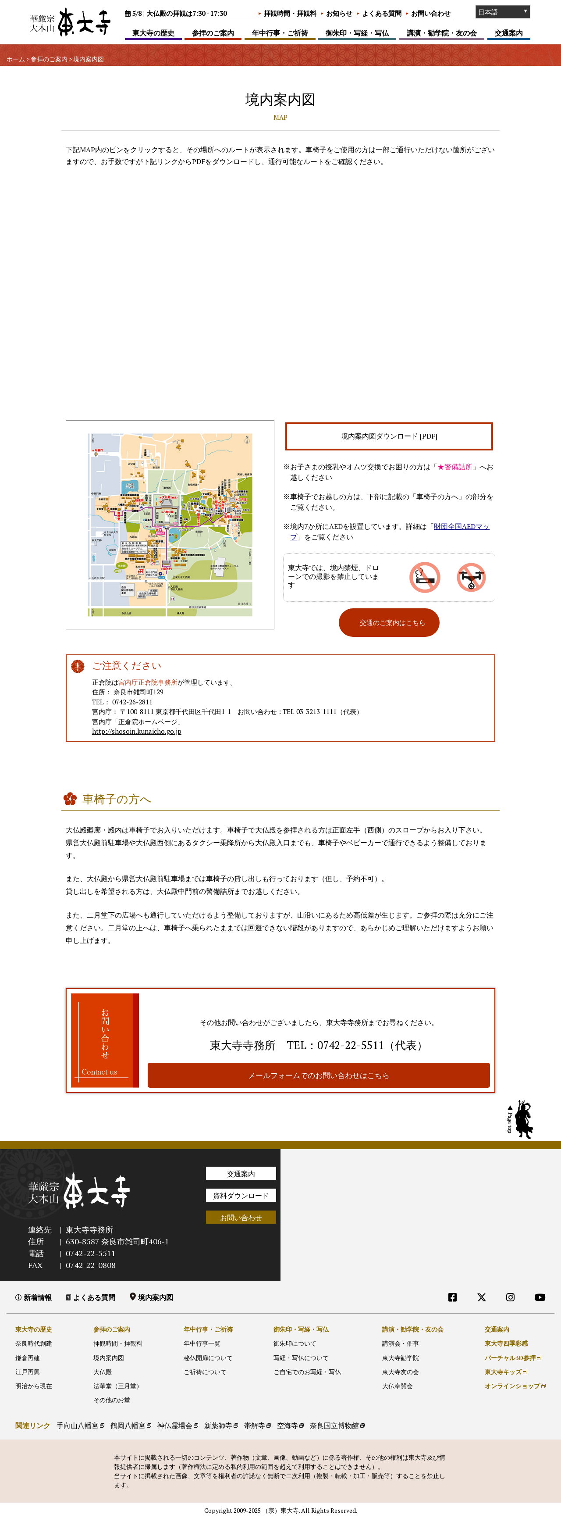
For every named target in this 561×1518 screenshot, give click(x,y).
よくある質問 (381, 13)
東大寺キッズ (503, 1371)
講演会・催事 (400, 1343)
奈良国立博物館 (334, 1425)
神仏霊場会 (174, 1425)
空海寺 (287, 1425)
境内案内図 (155, 1297)
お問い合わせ (431, 13)
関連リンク (32, 1425)
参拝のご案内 (213, 33)
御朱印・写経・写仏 (357, 33)
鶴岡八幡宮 (128, 1425)
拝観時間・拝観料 (290, 13)
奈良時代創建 (33, 1343)
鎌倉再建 (27, 1357)
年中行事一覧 (202, 1343)
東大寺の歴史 (153, 33)
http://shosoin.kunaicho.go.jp (145, 731)
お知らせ (339, 13)
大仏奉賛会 (397, 1385)
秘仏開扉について (208, 1357)
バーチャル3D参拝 (510, 1357)
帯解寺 (254, 1425)
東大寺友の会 (400, 1371)
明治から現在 (33, 1385)
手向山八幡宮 (78, 1425)
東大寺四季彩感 (506, 1343)
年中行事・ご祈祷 (280, 33)
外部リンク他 (503, 1315)
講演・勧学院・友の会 (442, 33)
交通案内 (509, 33)
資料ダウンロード (241, 1195)
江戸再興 (27, 1371)
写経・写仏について (301, 1357)
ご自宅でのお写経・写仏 (307, 1371)
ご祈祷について (205, 1371)
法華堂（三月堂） (117, 1385)
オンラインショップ (512, 1385)
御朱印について (294, 1343)
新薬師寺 (218, 1425)
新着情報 (38, 1297)
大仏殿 (102, 1371)
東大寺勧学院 (400, 1357)
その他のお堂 (111, 1399)
